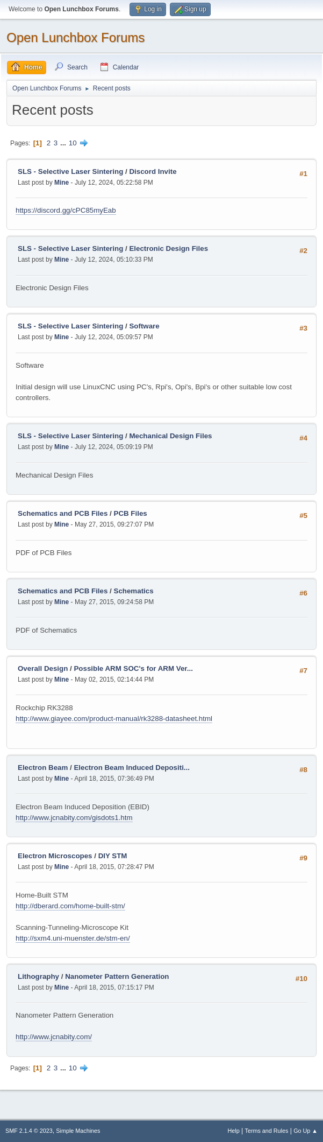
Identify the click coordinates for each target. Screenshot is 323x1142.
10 (73, 143)
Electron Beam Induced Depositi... (132, 767)
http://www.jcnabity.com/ (54, 1037)
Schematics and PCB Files (62, 513)
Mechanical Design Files (170, 436)
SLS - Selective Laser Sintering (70, 171)
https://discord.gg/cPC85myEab (66, 210)
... (64, 143)
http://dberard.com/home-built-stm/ (70, 906)
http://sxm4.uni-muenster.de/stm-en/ (73, 938)
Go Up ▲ (305, 1130)
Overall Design (43, 668)
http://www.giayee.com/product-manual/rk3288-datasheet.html (114, 718)
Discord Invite (152, 171)
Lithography (38, 976)
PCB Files (130, 513)
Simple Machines (78, 1130)
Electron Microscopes (55, 856)
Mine (61, 182)
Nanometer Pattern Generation (117, 976)
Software (144, 326)
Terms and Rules (267, 1130)
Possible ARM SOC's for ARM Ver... (133, 668)
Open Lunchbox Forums (75, 37)
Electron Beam (43, 767)
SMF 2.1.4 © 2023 (29, 1130)
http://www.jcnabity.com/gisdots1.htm (74, 818)
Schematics (134, 591)
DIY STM (112, 856)
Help (234, 1130)
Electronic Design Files (168, 248)
